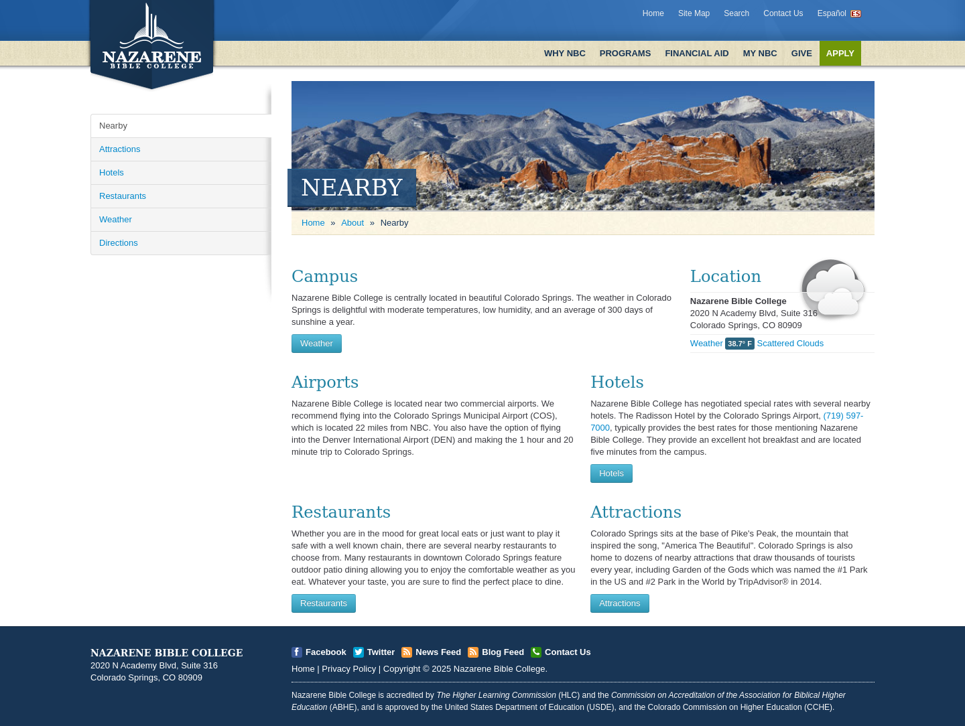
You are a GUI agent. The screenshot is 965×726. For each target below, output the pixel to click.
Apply (840, 53)
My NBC (760, 53)
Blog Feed (503, 652)
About (352, 223)
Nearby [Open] (113, 126)
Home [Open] (313, 223)
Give (801, 53)
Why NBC (565, 53)
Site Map (694, 13)
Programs (625, 53)
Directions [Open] (118, 243)
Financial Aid (696, 53)
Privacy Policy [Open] (349, 669)
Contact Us (783, 13)
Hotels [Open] (111, 172)
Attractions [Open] (119, 149)
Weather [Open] (115, 219)
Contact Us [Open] (568, 652)
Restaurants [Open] (122, 196)
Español (832, 13)
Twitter (381, 652)
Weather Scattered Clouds (757, 343)
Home (653, 13)
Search (736, 13)
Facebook (326, 652)
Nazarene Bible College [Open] (499, 669)
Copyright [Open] (402, 669)
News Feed (438, 652)
